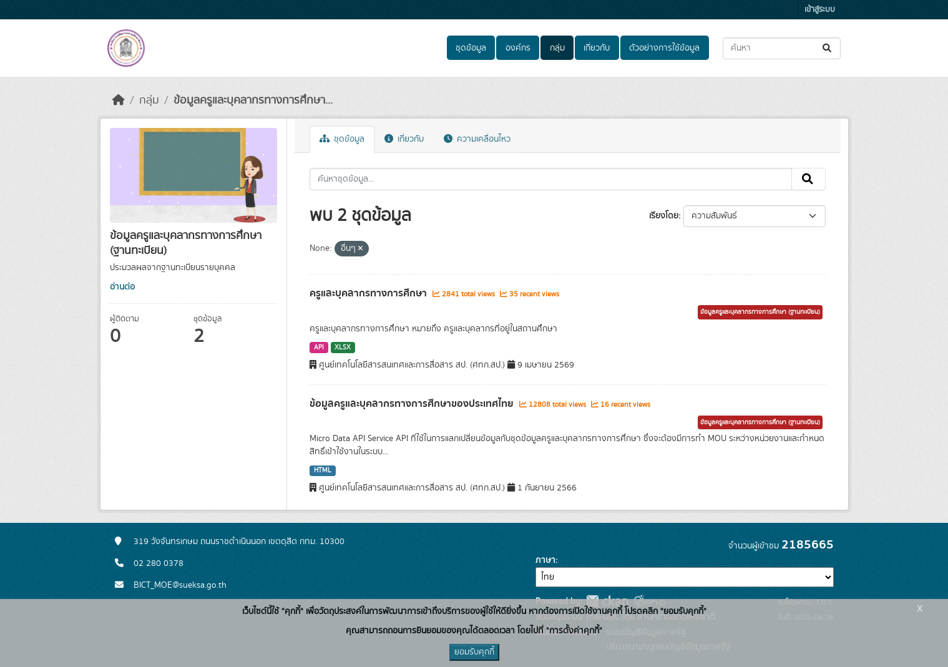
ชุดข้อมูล (471, 48)
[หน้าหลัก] (118, 100)
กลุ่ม (557, 48)
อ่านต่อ (122, 287)
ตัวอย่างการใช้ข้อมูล (664, 48)
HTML (322, 470)
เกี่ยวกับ (597, 48)
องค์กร (518, 48)
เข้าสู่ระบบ (819, 10)
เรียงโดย (663, 216)
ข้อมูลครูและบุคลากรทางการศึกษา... (253, 100)
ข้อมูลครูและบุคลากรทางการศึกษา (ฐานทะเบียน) (760, 312)
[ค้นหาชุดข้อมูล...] (782, 48)
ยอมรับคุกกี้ (474, 652)
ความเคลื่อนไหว (477, 139)
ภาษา (545, 560)
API (319, 348)
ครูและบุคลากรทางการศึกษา (369, 293)
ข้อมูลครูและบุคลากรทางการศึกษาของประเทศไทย (413, 404)
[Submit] (827, 48)
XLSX (343, 348)
